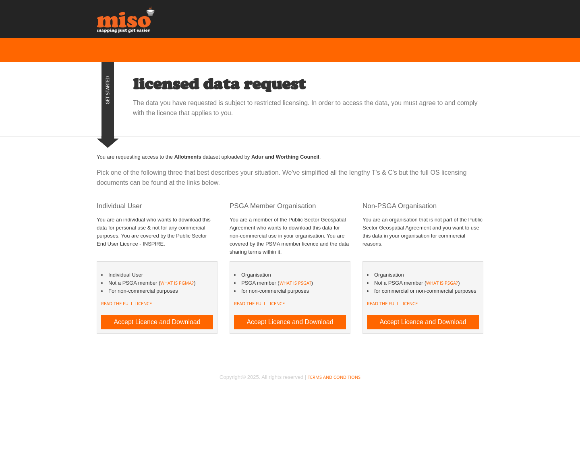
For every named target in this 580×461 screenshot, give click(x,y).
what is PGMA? (177, 283)
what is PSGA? (295, 283)
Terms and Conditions (334, 377)
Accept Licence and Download (157, 321)
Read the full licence (126, 303)
